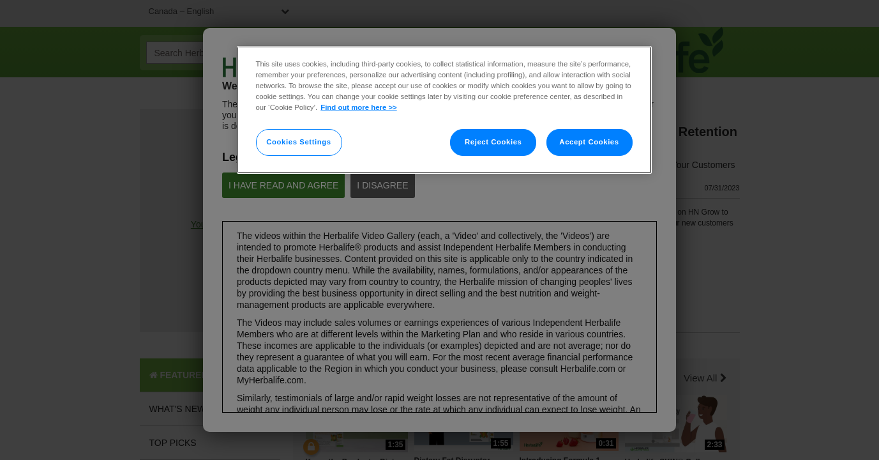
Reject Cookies (493, 142)
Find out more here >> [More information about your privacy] (358, 107)
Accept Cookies (589, 142)
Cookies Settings (298, 142)
